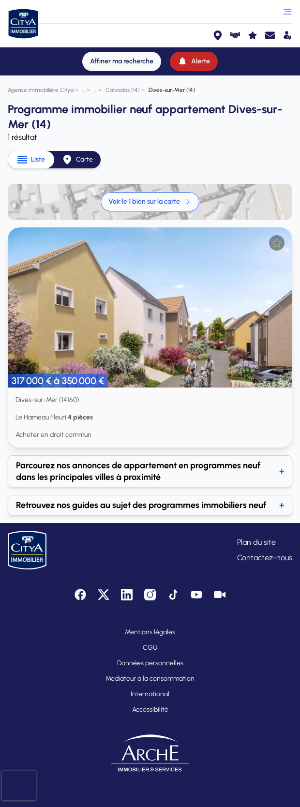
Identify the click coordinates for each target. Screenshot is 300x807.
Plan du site (256, 542)
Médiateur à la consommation (150, 678)
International (150, 694)
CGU (150, 647)
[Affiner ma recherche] (122, 61)
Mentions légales (150, 632)
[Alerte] (193, 61)
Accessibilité (150, 709)
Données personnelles (150, 663)
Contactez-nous (264, 557)
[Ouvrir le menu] (287, 11)
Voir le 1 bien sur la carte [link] (150, 201)
